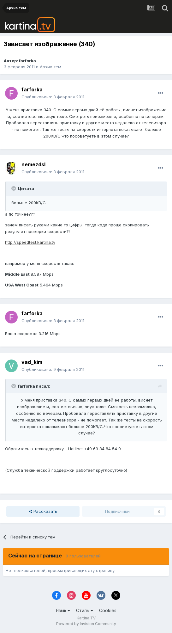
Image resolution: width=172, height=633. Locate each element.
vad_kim (31, 362)
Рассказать (43, 511)
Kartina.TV (86, 618)
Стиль (84, 610)
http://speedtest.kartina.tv (30, 242)
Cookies (107, 610)
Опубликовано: (52, 96)
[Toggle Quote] (14, 188)
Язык (63, 610)
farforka (27, 60)
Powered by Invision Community (86, 623)
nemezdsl (33, 164)
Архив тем (50, 66)
